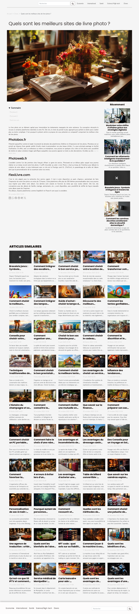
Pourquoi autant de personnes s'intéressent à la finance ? (45, 513)
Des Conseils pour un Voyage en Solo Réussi (118, 442)
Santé (101, 3)
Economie (80, 3)
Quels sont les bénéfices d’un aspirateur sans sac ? (117, 548)
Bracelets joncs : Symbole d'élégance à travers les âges (117, 189)
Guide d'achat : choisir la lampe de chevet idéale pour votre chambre (69, 305)
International (91, 3)
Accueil (9, 14)
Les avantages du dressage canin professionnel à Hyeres (93, 444)
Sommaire (16, 108)
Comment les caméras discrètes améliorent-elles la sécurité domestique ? (117, 222)
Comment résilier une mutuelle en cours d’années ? (68, 407)
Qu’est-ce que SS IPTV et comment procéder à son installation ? (19, 583)
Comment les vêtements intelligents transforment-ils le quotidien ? (117, 158)
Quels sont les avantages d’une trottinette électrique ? (117, 583)
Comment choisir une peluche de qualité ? (118, 511)
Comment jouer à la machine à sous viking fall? (93, 546)
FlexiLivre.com (14, 120)
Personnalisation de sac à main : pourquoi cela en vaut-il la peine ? (19, 513)
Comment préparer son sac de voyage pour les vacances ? (118, 409)
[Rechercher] (54, 3)
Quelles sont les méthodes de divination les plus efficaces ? (93, 513)
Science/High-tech (113, 3)
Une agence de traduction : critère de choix (20, 546)
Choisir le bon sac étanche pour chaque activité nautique (68, 340)
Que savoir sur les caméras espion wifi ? (118, 477)
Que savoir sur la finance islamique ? (92, 407)
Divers (126, 3)
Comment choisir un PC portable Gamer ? (19, 442)
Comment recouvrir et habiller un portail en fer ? (68, 513)
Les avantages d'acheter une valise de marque (68, 477)
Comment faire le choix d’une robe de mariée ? (44, 442)
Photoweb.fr (14, 116)
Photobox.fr (13, 112)
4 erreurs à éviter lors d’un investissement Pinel (44, 479)
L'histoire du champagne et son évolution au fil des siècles (20, 409)
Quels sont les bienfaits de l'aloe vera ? (44, 546)
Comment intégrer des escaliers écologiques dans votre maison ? (44, 270)
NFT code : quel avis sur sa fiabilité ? (69, 546)
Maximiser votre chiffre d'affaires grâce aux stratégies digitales (117, 127)
